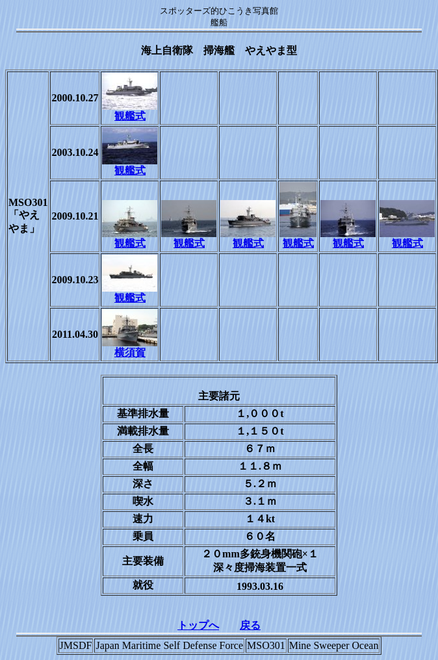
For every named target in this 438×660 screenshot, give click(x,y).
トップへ (198, 625)
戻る (250, 625)
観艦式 (129, 111)
